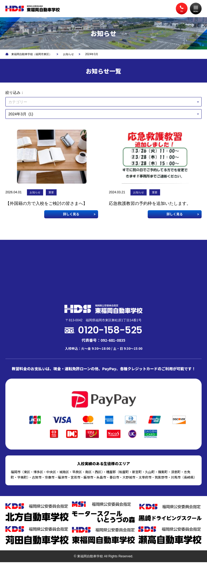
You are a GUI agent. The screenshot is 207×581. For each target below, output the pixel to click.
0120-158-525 (110, 330)
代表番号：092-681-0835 (103, 340)
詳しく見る (71, 214)
